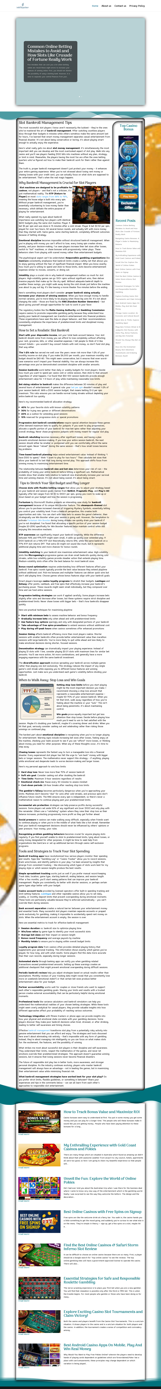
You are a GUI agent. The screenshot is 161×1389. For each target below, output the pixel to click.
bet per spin (77, 387)
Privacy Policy (137, 6)
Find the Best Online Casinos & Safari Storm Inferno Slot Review (128, 279)
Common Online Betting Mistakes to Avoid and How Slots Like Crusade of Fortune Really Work (50, 59)
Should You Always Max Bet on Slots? (128, 341)
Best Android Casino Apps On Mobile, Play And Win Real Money (127, 306)
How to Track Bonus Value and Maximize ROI (128, 250)
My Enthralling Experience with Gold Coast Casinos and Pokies (128, 257)
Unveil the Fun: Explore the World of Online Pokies (127, 264)
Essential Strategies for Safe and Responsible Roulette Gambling (127, 289)
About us (106, 6)
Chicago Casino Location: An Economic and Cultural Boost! (127, 314)
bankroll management (39, 1030)
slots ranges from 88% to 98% (51, 196)
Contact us (120, 6)
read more (23, 1134)
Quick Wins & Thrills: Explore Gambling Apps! (127, 321)
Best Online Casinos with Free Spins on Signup (128, 271)
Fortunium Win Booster (38, 520)
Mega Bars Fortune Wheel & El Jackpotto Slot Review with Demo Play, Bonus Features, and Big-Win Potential (128, 331)
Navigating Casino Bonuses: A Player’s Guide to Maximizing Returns (127, 241)
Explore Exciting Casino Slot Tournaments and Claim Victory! (128, 298)
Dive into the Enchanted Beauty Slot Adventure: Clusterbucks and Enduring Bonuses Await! (126, 351)
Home (95, 6)
